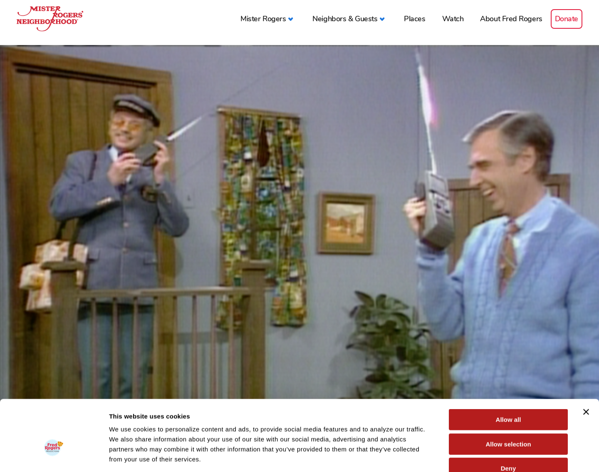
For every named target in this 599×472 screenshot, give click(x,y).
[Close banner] (586, 362)
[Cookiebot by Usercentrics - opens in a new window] (53, 456)
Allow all (508, 370)
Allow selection (508, 394)
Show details (436, 455)
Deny (508, 418)
